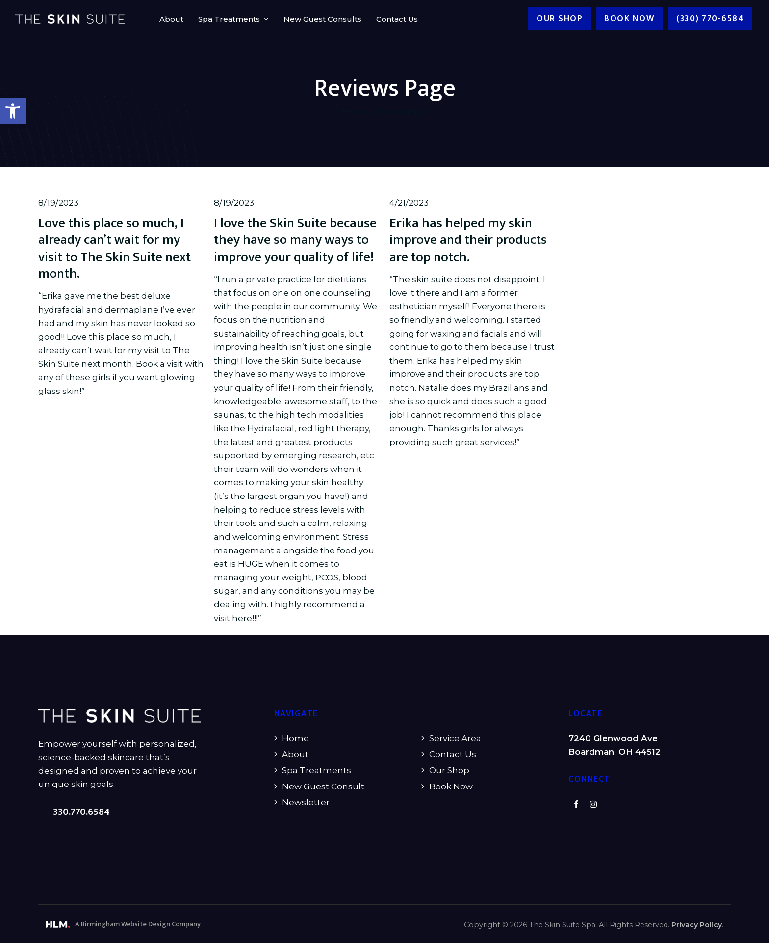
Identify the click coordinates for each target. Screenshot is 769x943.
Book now (630, 18)
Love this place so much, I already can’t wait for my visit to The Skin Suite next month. (114, 248)
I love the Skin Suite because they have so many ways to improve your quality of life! (295, 240)
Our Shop (560, 18)
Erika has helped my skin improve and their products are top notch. (468, 240)
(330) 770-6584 (710, 18)
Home (354, 111)
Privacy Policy (696, 924)
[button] (13, 111)
